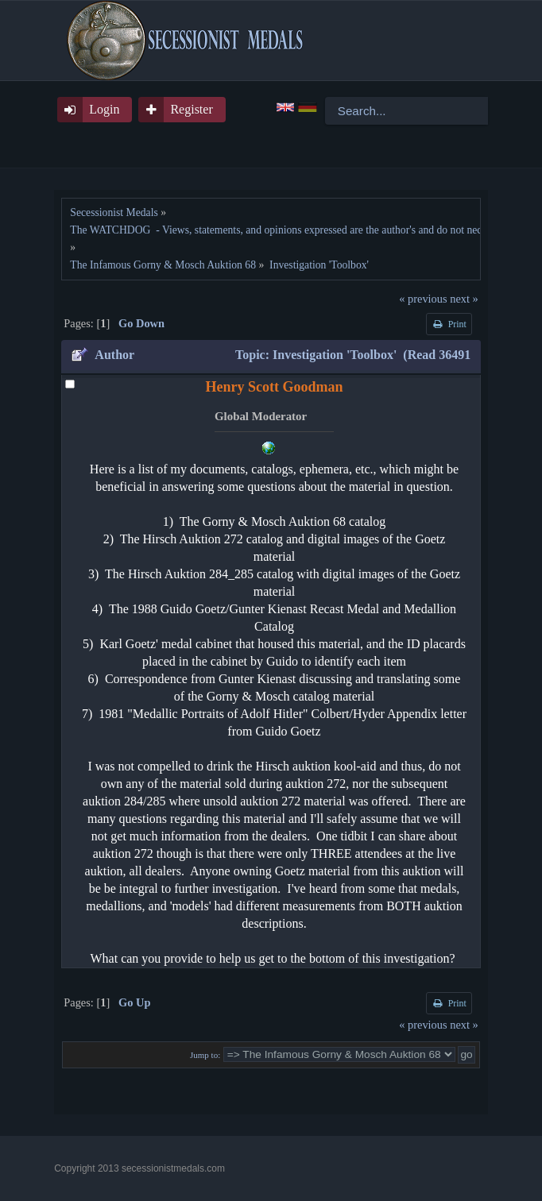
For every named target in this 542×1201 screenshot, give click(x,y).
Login (104, 109)
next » (464, 298)
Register (191, 109)
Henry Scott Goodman (274, 387)
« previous (423, 298)
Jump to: (205, 1055)
